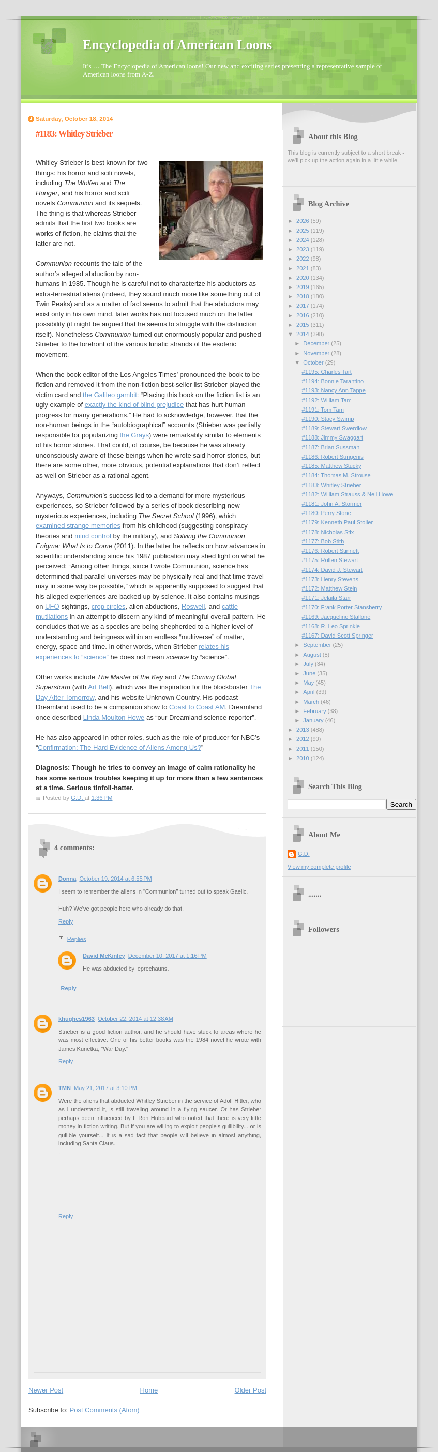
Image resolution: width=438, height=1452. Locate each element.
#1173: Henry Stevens (330, 579)
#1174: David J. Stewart (332, 570)
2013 (303, 730)
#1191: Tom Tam (323, 409)
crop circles (109, 606)
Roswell (193, 606)
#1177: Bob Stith (323, 541)
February (315, 711)
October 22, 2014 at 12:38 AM (135, 1019)
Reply (65, 921)
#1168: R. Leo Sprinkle (331, 626)
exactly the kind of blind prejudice (134, 405)
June (310, 673)
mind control (92, 536)
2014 (303, 334)
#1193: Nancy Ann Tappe (334, 390)
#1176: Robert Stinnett (330, 551)
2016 (303, 315)
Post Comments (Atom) (105, 1410)
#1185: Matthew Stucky (331, 466)
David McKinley (104, 955)
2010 (303, 758)
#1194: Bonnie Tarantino (333, 381)
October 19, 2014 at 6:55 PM (115, 878)
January (314, 720)
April (309, 692)
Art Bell (99, 687)
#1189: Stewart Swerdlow (334, 428)
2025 (303, 231)
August (312, 655)
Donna (67, 878)
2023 (303, 249)
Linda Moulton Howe (114, 717)
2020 (303, 278)
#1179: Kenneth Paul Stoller (337, 522)
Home (149, 1390)
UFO (52, 606)
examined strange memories (78, 526)
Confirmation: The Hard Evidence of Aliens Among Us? (119, 747)
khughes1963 (76, 1019)
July (309, 664)
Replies (76, 938)
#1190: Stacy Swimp (328, 419)
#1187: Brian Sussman (331, 447)
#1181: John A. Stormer (332, 504)
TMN (64, 1088)
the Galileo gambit (110, 395)
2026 (303, 221)
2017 (303, 306)
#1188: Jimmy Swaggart (333, 437)
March (312, 702)
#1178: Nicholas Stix (328, 532)
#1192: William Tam (327, 400)
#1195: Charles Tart (327, 372)
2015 (303, 325)
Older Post (250, 1390)
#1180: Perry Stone (326, 513)
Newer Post (45, 1390)
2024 (303, 240)
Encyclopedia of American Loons (177, 44)
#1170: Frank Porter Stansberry (342, 607)
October (314, 362)
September (318, 645)
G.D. (304, 854)
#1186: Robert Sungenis (333, 456)
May (309, 682)
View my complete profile (319, 867)
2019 (303, 287)
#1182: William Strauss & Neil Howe (348, 494)
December (317, 343)
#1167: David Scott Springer (337, 635)
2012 (303, 739)
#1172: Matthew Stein (329, 588)
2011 (303, 749)
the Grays (134, 435)
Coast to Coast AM (197, 707)
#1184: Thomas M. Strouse (336, 475)
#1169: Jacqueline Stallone (336, 617)
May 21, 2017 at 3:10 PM (105, 1088)
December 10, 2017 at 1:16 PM (167, 955)
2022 (303, 258)
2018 (303, 296)
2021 (303, 268)
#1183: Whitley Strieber (331, 485)
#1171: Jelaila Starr (326, 598)
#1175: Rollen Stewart (330, 560)
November (317, 353)
